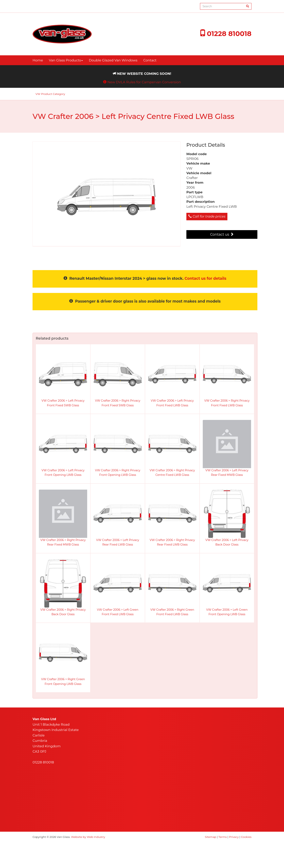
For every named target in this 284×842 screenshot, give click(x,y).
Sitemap (210, 836)
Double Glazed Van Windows (113, 60)
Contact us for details (205, 278)
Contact (150, 60)
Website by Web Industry (88, 836)
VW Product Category (50, 93)
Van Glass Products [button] (66, 60)
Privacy (234, 836)
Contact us (222, 234)
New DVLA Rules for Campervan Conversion (144, 82)
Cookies (246, 836)
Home (38, 60)
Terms (223, 836)
